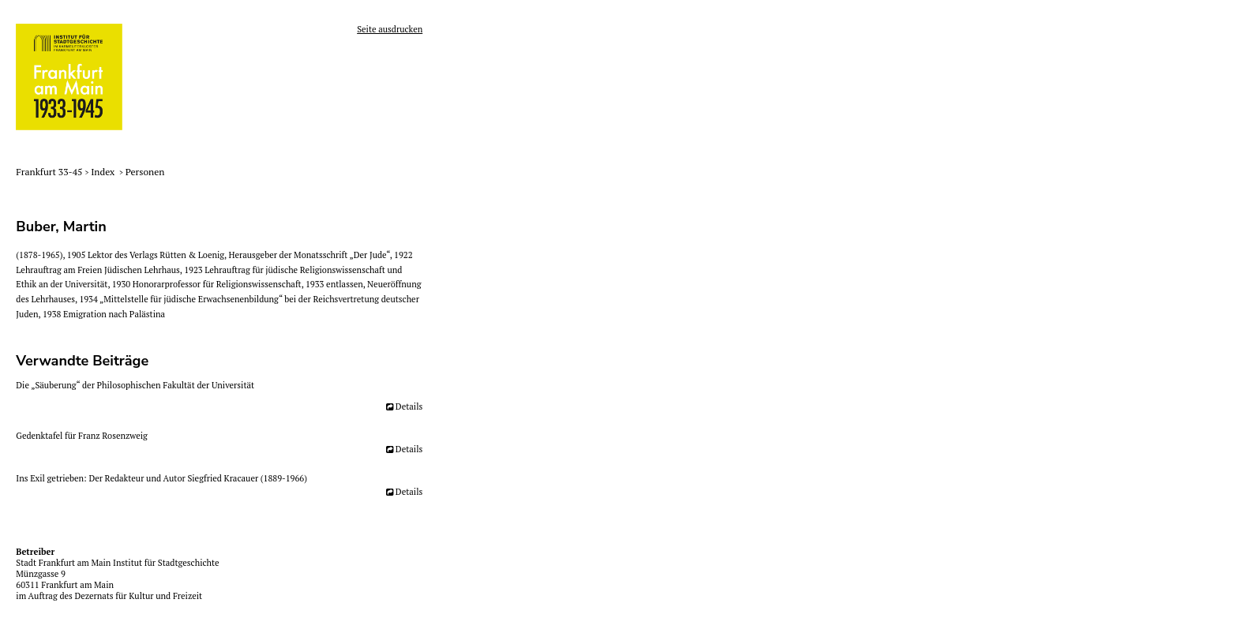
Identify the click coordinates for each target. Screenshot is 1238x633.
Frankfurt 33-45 (50, 172)
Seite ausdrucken (389, 29)
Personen (145, 172)
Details (409, 406)
